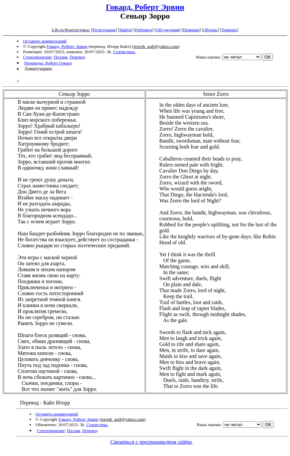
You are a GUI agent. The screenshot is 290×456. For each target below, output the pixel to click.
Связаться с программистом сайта (151, 442)
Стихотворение (37, 57)
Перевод (77, 57)
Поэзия (60, 57)
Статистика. (124, 51)
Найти (125, 29)
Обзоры (210, 29)
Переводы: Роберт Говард (48, 62)
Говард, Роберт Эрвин (145, 7)
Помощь (229, 29)
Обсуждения (167, 29)
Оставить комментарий (44, 41)
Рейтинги (143, 29)
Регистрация (104, 29)
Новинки (191, 29)
